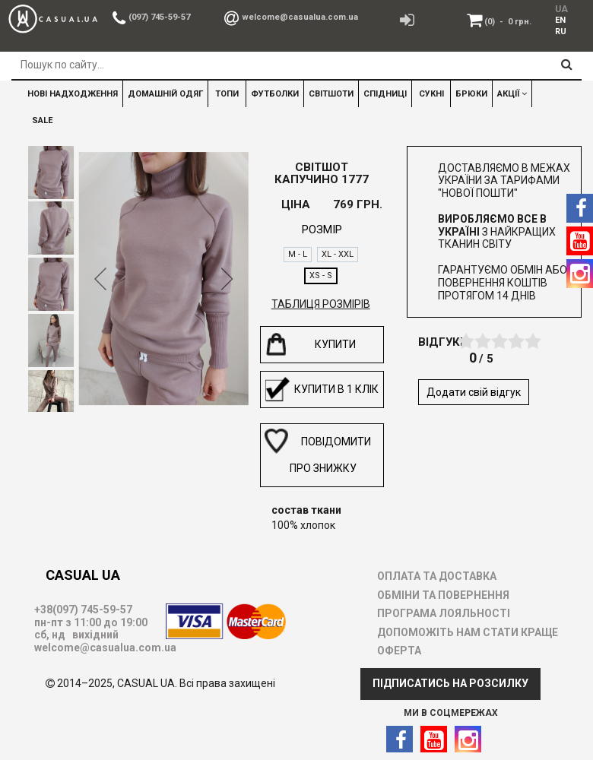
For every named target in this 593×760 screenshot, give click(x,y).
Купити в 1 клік (322, 389)
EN (560, 20)
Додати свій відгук (474, 392)
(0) (507, 22)
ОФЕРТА (399, 650)
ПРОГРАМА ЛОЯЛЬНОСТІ (443, 613)
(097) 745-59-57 (159, 17)
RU (560, 31)
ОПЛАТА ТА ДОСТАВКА (436, 576)
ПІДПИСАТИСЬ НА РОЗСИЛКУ (450, 683)
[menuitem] (558, 19)
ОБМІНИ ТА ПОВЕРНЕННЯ (443, 595)
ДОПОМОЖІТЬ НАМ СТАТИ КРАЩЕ (467, 632)
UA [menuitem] (560, 9)
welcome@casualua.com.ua (300, 17)
